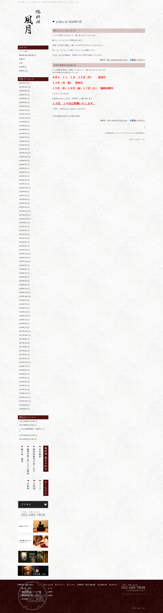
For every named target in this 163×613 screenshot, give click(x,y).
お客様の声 (103, 585)
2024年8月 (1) (24, 126)
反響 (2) (22, 59)
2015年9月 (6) (24, 405)
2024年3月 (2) (24, 141)
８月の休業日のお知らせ (64, 65)
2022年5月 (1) (24, 199)
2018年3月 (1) (24, 323)
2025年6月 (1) (24, 98)
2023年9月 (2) (24, 161)
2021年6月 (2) (24, 230)
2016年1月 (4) (24, 389)
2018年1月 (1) (24, 327)
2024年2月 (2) (24, 145)
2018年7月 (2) (24, 320)
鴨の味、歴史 (26, 588)
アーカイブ (29, 79)
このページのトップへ (137, 139)
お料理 (49, 592)
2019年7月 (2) (24, 304)
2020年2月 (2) (24, 285)
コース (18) (23, 51)
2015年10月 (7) (24, 401)
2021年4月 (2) (24, 238)
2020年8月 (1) (24, 269)
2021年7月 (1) (24, 227)
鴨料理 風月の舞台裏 (87, 585)
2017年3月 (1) (24, 351)
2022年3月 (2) (24, 203)
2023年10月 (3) (24, 157)
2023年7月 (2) (24, 164)
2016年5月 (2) (24, 374)
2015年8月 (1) (24, 409)
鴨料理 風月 (105, 60)
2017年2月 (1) (24, 354)
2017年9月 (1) (24, 339)
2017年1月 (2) (24, 358)
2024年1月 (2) (24, 149)
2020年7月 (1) (24, 273)
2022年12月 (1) (24, 188)
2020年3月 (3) (24, 281)
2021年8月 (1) (24, 223)
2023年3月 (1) (24, 176)
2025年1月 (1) (24, 110)
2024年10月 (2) (24, 118)
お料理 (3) (23, 67)
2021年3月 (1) (24, 242)
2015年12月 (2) (24, 393)
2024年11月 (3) (24, 114)
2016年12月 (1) (24, 362)
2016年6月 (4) (24, 370)
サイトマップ (141, 594)
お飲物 (49, 595)
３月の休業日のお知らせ (28, 421)
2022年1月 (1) (24, 207)
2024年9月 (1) (24, 122)
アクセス (72, 585)
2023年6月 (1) (24, 168)
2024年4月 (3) (24, 137)
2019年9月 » (140, 133)
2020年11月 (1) (24, 258)
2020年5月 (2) (24, 277)
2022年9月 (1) (24, 192)
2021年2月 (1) (24, 246)
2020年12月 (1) (24, 254)
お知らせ (114, 585)
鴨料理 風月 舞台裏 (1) (27, 55)
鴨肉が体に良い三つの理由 (31, 592)
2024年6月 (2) (24, 129)
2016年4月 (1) (24, 378)
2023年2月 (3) (24, 180)
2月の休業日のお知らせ (28, 425)
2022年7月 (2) (24, 195)
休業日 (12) (23, 71)
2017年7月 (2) (24, 343)
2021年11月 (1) (24, 215)
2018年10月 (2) (24, 316)
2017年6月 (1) (24, 347)
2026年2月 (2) (24, 83)
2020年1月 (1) (24, 289)
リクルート (61, 585)
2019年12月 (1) (24, 292)
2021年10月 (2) (24, 219)
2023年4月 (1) (24, 172)
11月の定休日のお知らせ (28, 435)
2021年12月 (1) (24, 211)
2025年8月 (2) (24, 91)
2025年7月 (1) (24, 95)
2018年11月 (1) (24, 312)
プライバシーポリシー (128, 594)
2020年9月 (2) (24, 265)
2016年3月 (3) (24, 382)
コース (49, 588)
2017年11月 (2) (24, 331)
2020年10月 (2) (24, 261)
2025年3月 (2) (24, 106)
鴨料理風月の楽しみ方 (29, 595)
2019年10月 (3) (24, 296)
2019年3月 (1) (24, 308)
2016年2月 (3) (24, 385)
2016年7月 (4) (24, 366)
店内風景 (24, 599)
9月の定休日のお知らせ (28, 439)
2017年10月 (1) (24, 335)
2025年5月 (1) (24, 102)
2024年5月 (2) (24, 133)
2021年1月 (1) (24, 250)
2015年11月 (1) (24, 397)
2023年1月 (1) (24, 184)
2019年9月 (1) (24, 300)
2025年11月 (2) (24, 87)
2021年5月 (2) (24, 234)
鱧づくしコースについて (64, 31)
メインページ (120, 133)
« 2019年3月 (109, 133)
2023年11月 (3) (24, 153)
